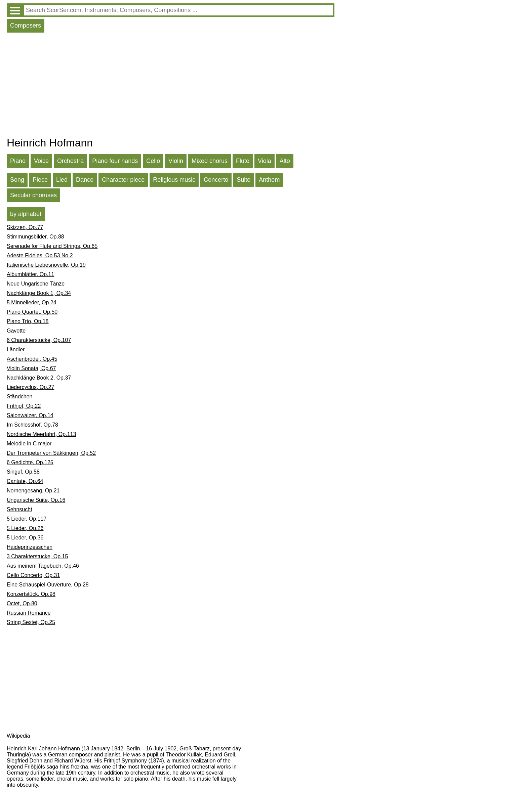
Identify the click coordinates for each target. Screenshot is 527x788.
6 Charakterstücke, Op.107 (39, 340)
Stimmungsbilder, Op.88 (35, 236)
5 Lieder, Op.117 (26, 519)
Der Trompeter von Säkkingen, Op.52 (51, 453)
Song (17, 179)
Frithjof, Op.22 (24, 406)
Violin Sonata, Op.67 (31, 368)
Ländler (16, 349)
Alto (285, 161)
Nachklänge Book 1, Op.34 (39, 293)
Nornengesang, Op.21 (33, 490)
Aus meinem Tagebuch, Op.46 (43, 566)
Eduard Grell (220, 754)
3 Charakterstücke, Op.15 (37, 556)
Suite (243, 179)
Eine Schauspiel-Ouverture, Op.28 (48, 584)
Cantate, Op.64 (25, 481)
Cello (153, 161)
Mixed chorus (210, 161)
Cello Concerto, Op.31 (33, 575)
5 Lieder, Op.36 (25, 537)
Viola (264, 161)
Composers (25, 25)
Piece (40, 179)
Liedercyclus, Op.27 (30, 387)
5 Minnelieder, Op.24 (31, 302)
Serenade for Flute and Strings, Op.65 (52, 246)
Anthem (269, 179)
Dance (84, 179)
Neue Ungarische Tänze (36, 284)
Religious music (174, 179)
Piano (18, 161)
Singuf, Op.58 (23, 472)
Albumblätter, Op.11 (30, 274)
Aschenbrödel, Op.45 (32, 359)
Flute (242, 161)
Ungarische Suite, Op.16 (36, 500)
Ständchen (20, 396)
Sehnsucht (19, 509)
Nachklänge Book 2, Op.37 (39, 378)
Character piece (123, 179)
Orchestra (70, 161)
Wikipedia (18, 736)
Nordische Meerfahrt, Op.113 (41, 434)
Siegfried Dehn (24, 760)
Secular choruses (33, 195)
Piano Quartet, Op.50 (32, 312)
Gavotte (16, 331)
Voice (41, 161)
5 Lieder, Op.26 (25, 528)
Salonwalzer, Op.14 (30, 415)
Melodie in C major (29, 443)
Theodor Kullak (184, 754)
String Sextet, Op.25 (31, 622)
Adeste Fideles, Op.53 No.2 (40, 255)
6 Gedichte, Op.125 (30, 462)
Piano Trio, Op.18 (28, 321)
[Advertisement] (170, 86)
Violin (175, 161)
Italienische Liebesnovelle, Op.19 (46, 265)
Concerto (216, 179)
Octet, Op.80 (22, 603)
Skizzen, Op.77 (25, 227)
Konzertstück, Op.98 (31, 594)
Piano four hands (115, 161)
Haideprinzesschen (29, 547)
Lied (62, 179)
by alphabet (25, 214)
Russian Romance (29, 613)
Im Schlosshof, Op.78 (32, 425)
